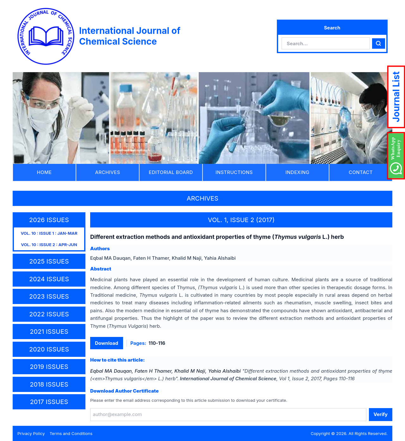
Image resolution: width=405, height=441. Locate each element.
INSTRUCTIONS (234, 172)
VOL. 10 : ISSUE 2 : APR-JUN (49, 244)
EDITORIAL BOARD (171, 172)
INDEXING (297, 172)
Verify (381, 414)
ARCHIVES (107, 172)
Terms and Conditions (71, 433)
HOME (44, 172)
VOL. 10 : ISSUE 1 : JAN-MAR (49, 233)
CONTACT (361, 172)
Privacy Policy (31, 433)
